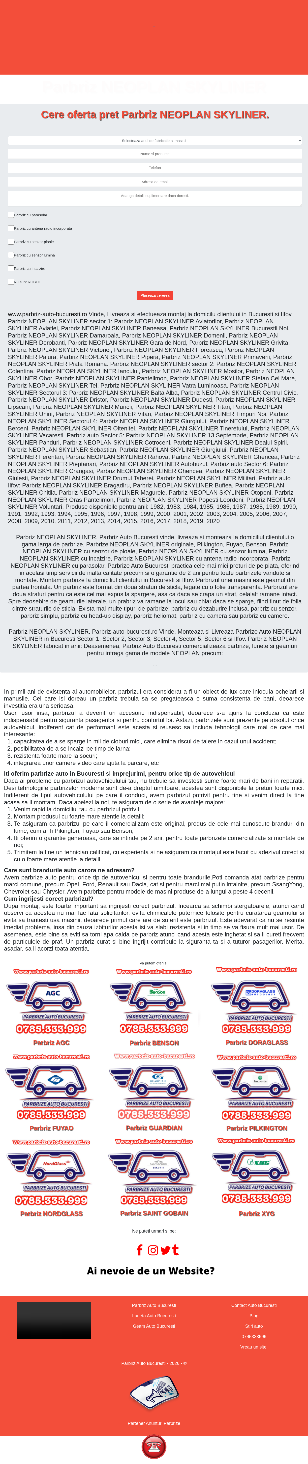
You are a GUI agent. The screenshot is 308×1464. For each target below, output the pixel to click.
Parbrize (71, 55)
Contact (224, 55)
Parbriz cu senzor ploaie (34, 242)
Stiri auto (254, 1326)
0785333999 (254, 1336)
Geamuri (171, 55)
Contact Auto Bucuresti (254, 1305)
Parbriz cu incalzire (29, 268)
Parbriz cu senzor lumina (34, 255)
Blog (253, 1315)
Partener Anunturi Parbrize (154, 1423)
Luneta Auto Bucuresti (154, 1315)
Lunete (121, 55)
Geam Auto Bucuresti (154, 1326)
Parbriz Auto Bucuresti (154, 1305)
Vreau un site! (254, 1347)
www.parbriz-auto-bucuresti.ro (47, 314)
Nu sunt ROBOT (27, 282)
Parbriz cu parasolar (30, 215)
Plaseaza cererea (155, 295)
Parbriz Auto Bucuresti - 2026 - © (153, 1363)
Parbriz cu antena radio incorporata (43, 228)
